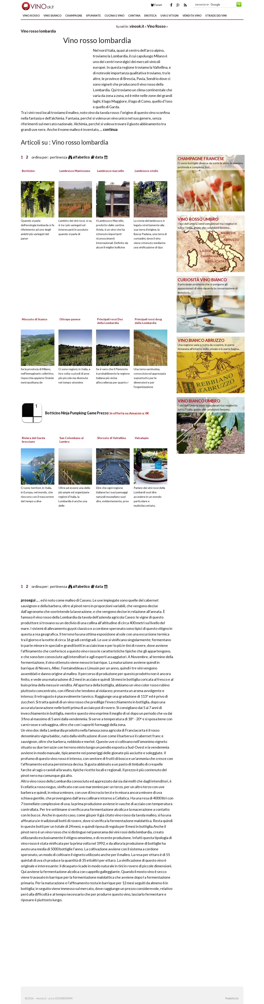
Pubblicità (231, 998)
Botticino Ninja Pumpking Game (97, 413)
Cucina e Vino (114, 15)
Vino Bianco (52, 15)
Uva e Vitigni (169, 15)
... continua (108, 129)
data (99, 157)
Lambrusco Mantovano (74, 170)
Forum (156, 4)
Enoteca (150, 15)
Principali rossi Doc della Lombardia (110, 321)
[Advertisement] (68, 26)
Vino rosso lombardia (38, 31)
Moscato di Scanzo (34, 319)
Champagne (73, 15)
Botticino (28, 170)
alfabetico (81, 157)
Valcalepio (142, 438)
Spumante (93, 15)
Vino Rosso (31, 15)
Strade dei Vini (216, 15)
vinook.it (137, 26)
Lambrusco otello (146, 170)
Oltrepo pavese (69, 319)
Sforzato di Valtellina (111, 438)
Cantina (134, 15)
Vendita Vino (191, 15)
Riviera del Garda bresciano (33, 439)
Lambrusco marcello (110, 170)
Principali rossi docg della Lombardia (148, 321)
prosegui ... (30, 600)
